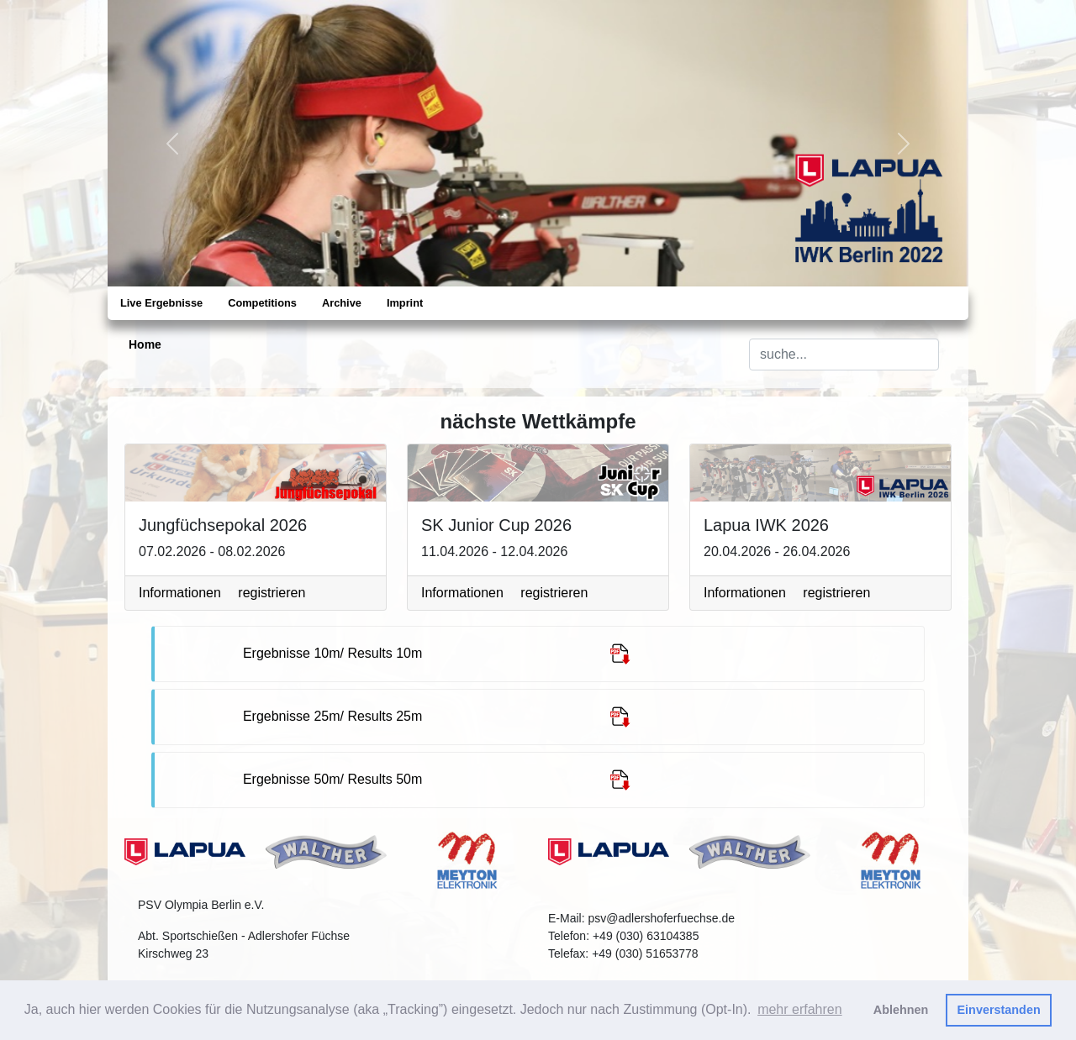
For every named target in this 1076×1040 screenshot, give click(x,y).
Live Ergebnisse (161, 303)
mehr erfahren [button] (799, 1009)
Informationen (180, 593)
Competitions (262, 303)
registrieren (271, 593)
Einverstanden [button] (999, 1009)
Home (145, 344)
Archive (341, 303)
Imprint (405, 303)
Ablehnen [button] (901, 1009)
